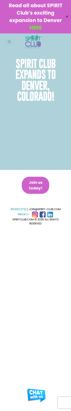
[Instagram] (35, 214)
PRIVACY (23, 214)
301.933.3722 (18, 209)
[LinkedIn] (50, 214)
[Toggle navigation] (9, 42)
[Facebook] (43, 214)
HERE (35, 27)
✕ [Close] (67, 16)
